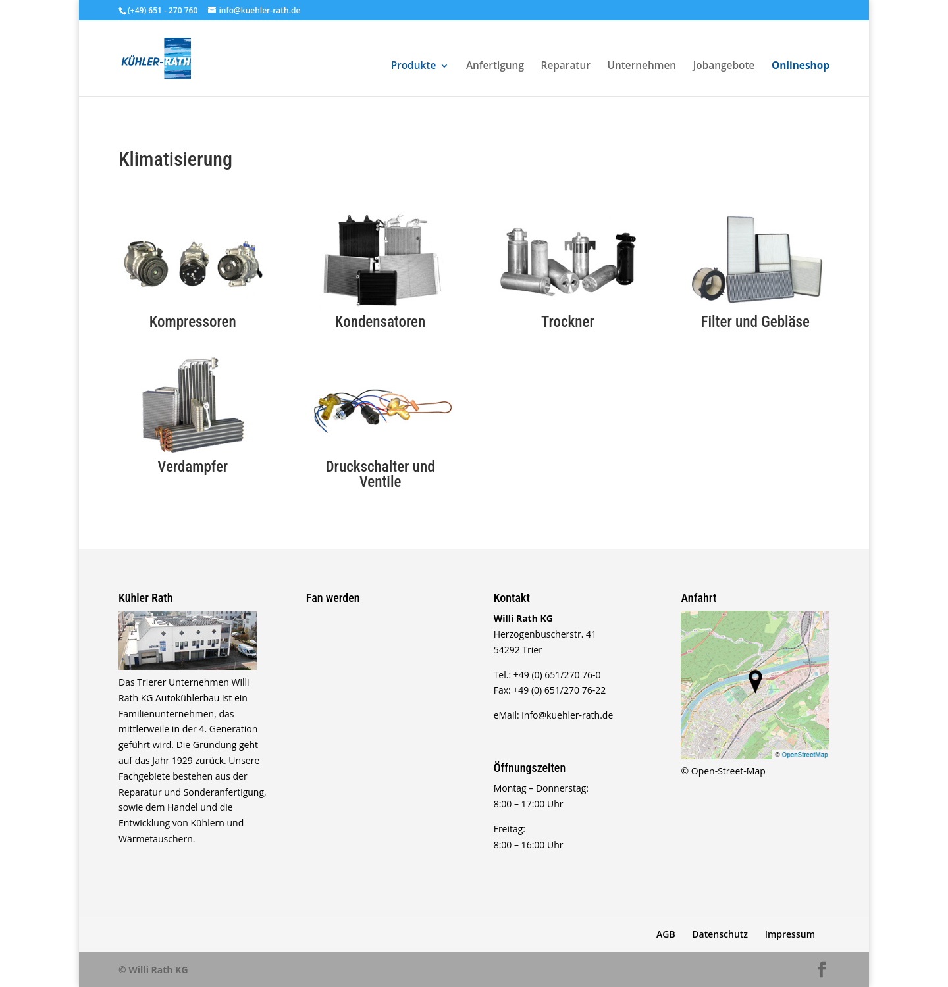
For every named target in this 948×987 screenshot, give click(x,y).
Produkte (413, 66)
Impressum (790, 934)
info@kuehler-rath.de (567, 715)
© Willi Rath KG (153, 969)
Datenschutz (720, 934)
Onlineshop (801, 66)
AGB (665, 934)
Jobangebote (724, 66)
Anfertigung (495, 66)
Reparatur (566, 66)
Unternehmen (642, 66)
